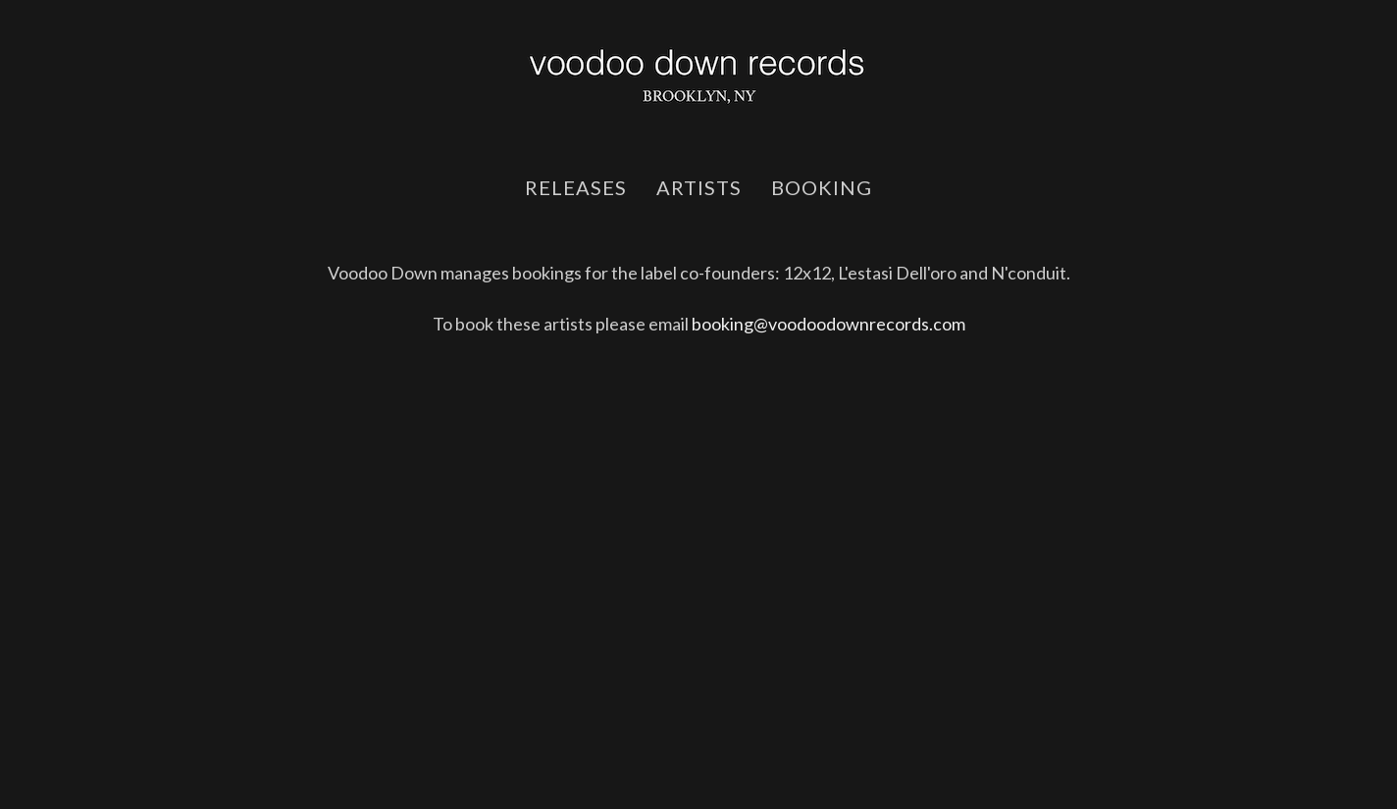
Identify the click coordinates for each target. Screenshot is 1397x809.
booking (821, 187)
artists (699, 187)
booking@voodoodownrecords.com (828, 323)
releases (576, 187)
